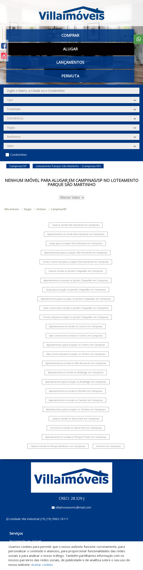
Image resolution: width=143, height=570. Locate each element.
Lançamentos (70, 62)
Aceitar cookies (42, 564)
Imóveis (41, 209)
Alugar (70, 48)
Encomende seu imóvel (25, 541)
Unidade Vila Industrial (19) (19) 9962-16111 (39, 519)
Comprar (70, 35)
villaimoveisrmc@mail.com (73, 507)
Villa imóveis (11, 209)
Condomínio (18, 154)
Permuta (70, 75)
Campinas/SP (58, 209)
